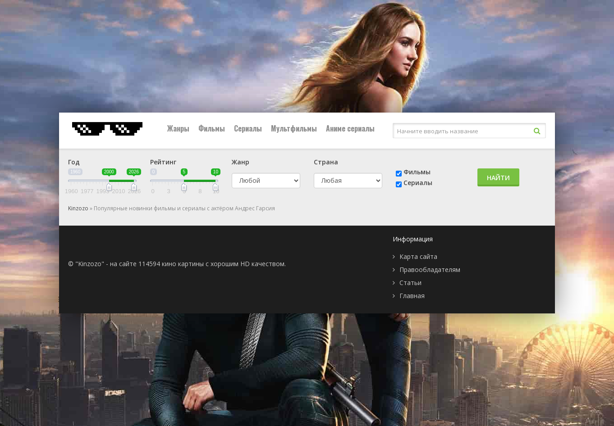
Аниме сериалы (350, 128)
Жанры (178, 128)
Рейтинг (163, 162)
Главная (412, 295)
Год (74, 162)
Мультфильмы (294, 128)
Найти (498, 177)
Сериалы (248, 128)
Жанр (240, 162)
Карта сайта (418, 256)
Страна (326, 162)
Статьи (410, 282)
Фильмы (211, 128)
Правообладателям (429, 269)
